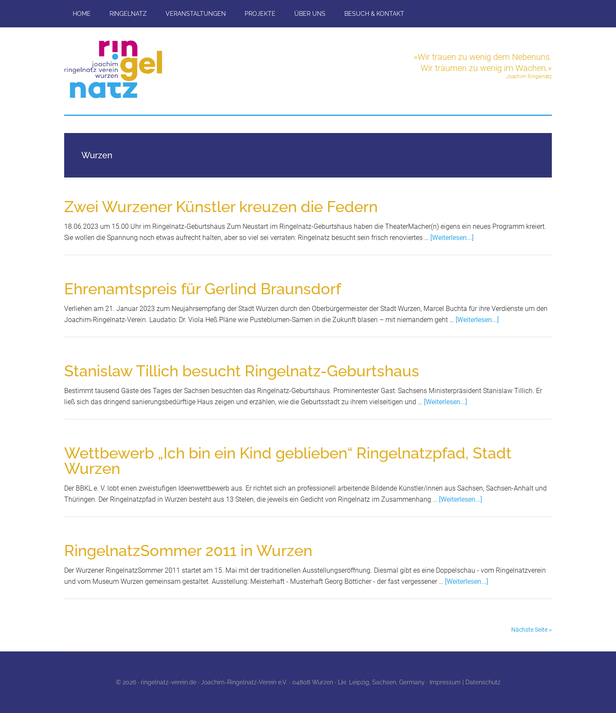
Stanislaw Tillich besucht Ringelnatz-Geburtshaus (241, 371)
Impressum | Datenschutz (464, 682)
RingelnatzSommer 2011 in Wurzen (188, 550)
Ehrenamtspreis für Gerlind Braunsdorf (202, 289)
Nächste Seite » (531, 629)
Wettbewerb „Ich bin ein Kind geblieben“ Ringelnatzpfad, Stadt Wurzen (288, 460)
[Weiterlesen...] (452, 238)
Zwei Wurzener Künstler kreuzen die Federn (221, 207)
